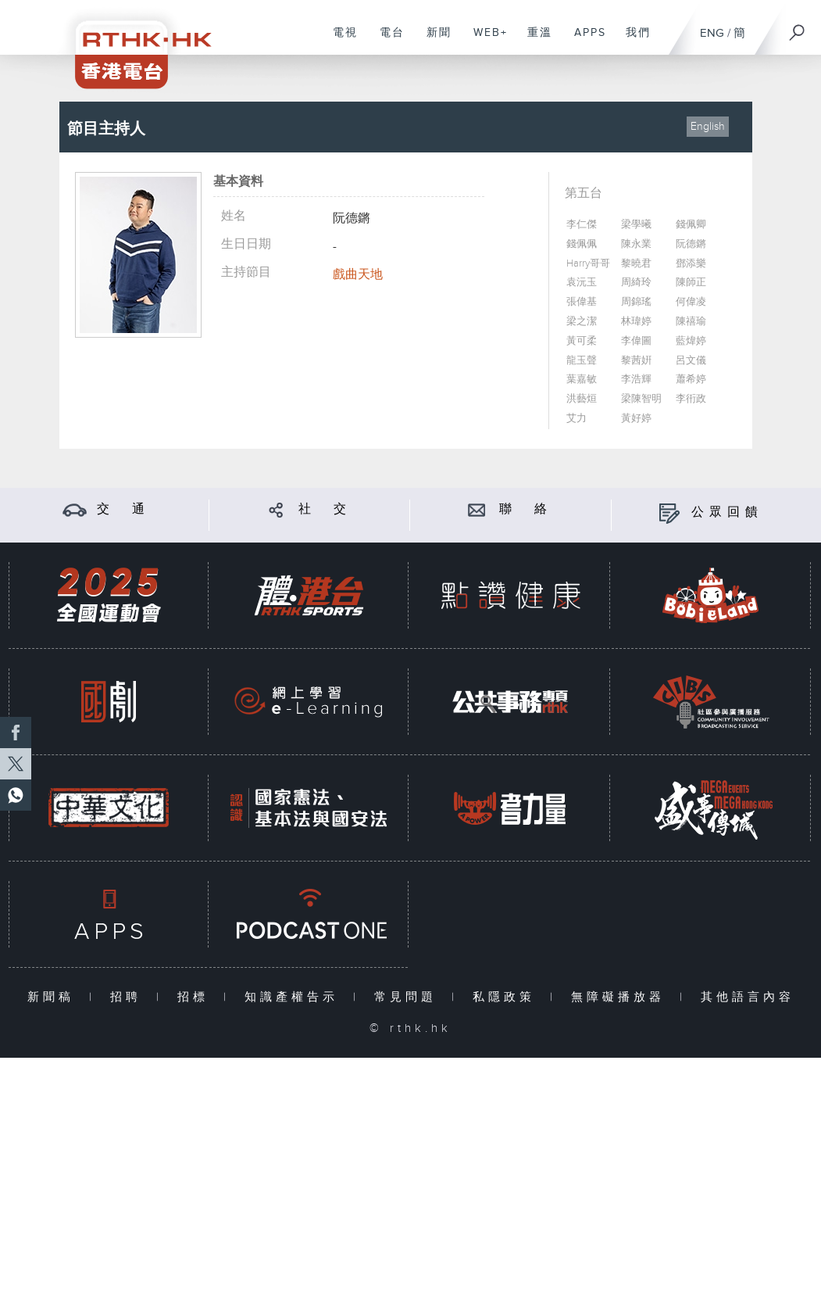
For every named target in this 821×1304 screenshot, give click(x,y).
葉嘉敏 (581, 379)
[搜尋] (797, 27)
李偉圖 (636, 341)
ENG (712, 33)
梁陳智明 (641, 399)
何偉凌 (691, 302)
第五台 (583, 193)
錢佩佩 (581, 244)
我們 (632, 41)
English (708, 126)
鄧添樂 (691, 264)
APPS (584, 41)
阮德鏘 (691, 244)
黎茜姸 (636, 361)
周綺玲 (636, 282)
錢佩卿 (691, 225)
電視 (339, 41)
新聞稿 (54, 997)
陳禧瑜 (691, 322)
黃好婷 (636, 419)
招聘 (129, 997)
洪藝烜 (581, 399)
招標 (196, 997)
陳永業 (636, 244)
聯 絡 (525, 509)
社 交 (325, 509)
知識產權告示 (295, 997)
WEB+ (485, 41)
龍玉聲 (581, 361)
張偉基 (581, 302)
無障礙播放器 (621, 997)
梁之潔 (581, 322)
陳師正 (691, 282)
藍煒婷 (691, 341)
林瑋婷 (636, 322)
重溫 (534, 41)
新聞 (433, 41)
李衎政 (691, 399)
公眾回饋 (727, 512)
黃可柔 (581, 341)
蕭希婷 (691, 379)
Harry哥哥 (588, 264)
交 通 (123, 509)
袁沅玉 (581, 282)
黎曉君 (636, 264)
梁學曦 (636, 225)
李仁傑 (581, 225)
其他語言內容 (747, 997)
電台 (386, 41)
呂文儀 (691, 361)
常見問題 (409, 997)
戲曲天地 (358, 274)
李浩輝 (636, 379)
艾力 (576, 419)
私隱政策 (507, 997)
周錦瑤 (636, 302)
